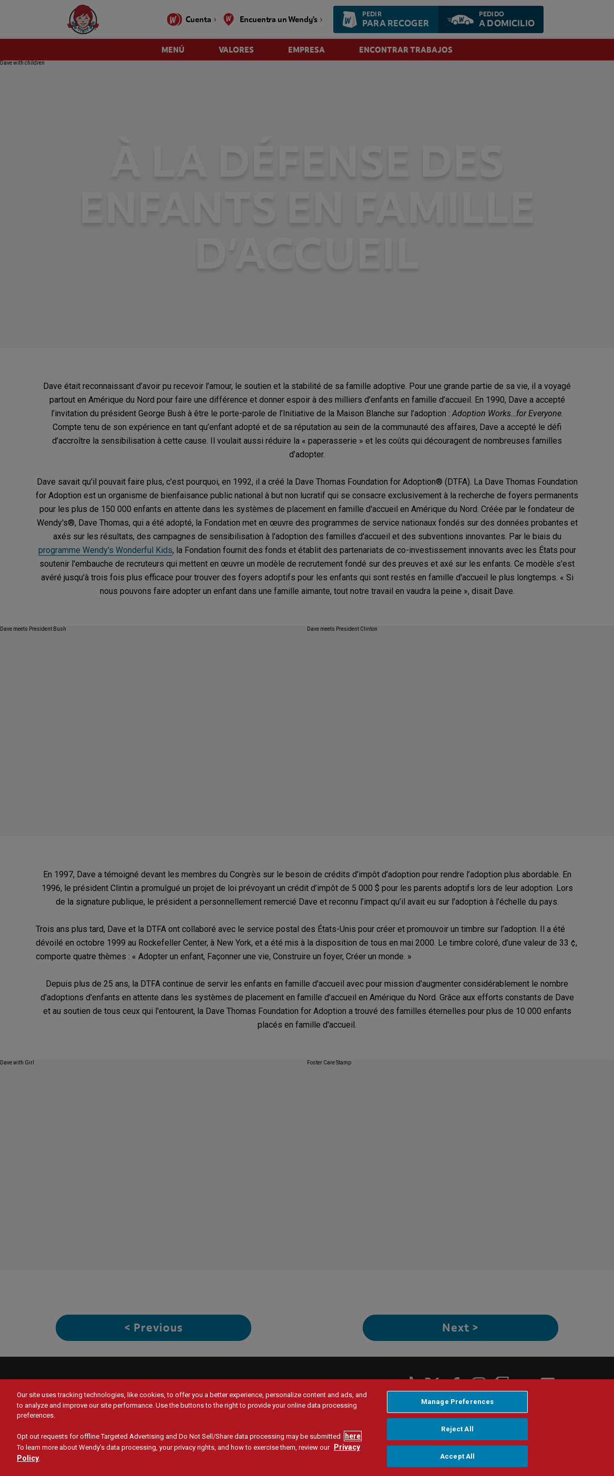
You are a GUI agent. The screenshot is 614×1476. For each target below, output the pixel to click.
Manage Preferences (457, 1425)
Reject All (457, 1452)
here (353, 1459)
